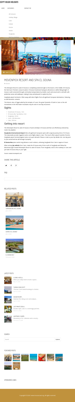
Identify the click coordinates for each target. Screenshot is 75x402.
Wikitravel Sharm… (19, 316)
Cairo (10, 21)
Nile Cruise (12, 44)
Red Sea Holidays (14, 37)
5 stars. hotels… (18, 277)
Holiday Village (13, 17)
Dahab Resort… (17, 297)
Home (3, 8)
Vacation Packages (14, 57)
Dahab (11, 24)
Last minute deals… (19, 306)
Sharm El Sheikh (13, 47)
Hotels (11, 30)
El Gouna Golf (10, 255)
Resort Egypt (12, 50)
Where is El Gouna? (11, 232)
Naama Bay (12, 40)
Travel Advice (13, 60)
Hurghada (12, 34)
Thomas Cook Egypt (19, 287)
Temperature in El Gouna (13, 208)
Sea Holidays (12, 54)
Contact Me (27, 8)
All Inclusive (12, 14)
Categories (10, 8)
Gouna (11, 27)
